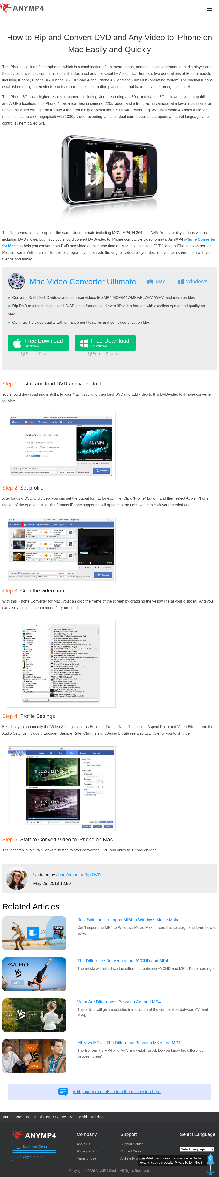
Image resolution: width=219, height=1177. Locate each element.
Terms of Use (86, 1158)
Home (29, 1117)
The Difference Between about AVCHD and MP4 (122, 961)
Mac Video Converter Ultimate (82, 281)
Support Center (131, 1144)
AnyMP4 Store (30, 1157)
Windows (196, 281)
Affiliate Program (132, 1158)
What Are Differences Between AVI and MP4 (119, 1002)
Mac (160, 281)
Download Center (32, 1146)
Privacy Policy (87, 1151)
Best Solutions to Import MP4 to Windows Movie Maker (129, 919)
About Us (83, 1144)
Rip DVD (92, 874)
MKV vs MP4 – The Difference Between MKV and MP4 (129, 1042)
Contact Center (131, 1151)
